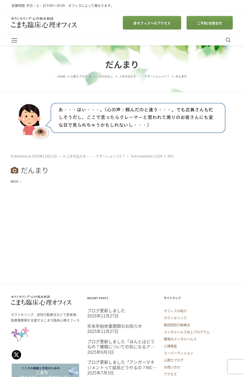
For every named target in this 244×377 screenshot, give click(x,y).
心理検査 (170, 345)
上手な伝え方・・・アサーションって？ (144, 76)
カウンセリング (175, 317)
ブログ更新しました (106, 311)
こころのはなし (103, 76)
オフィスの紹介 (175, 310)
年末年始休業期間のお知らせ (114, 326)
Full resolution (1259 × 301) (152, 156)
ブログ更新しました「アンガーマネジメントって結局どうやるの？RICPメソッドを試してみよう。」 (121, 365)
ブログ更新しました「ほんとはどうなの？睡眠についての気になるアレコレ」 (121, 344)
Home (61, 76)
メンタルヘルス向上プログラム (187, 331)
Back (14, 181)
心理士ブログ (78, 76)
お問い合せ (172, 367)
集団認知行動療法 (177, 324)
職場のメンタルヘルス (180, 338)
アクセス (170, 374)
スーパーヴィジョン (178, 353)
